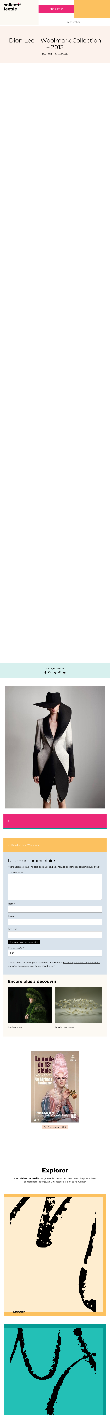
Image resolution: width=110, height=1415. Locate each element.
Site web (12, 929)
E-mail (12, 916)
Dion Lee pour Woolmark (25, 845)
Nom (11, 903)
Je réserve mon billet (55, 1127)
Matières (19, 1312)
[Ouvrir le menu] (104, 9)
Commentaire (16, 872)
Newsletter (56, 9)
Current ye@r (16, 948)
